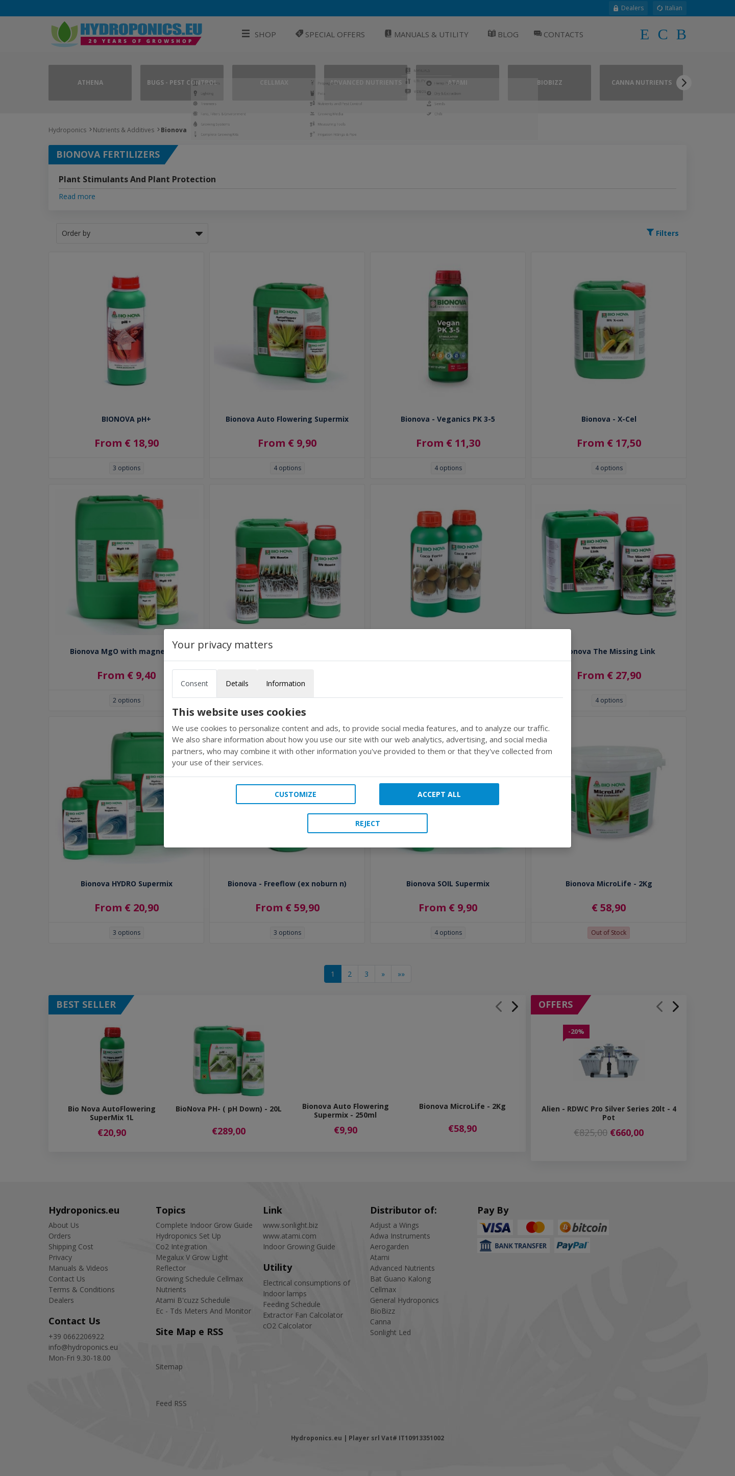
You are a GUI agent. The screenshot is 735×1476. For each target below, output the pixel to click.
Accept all (439, 794)
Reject (367, 823)
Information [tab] (285, 683)
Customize (295, 794)
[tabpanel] (367, 737)
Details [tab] (237, 683)
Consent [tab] (194, 683)
